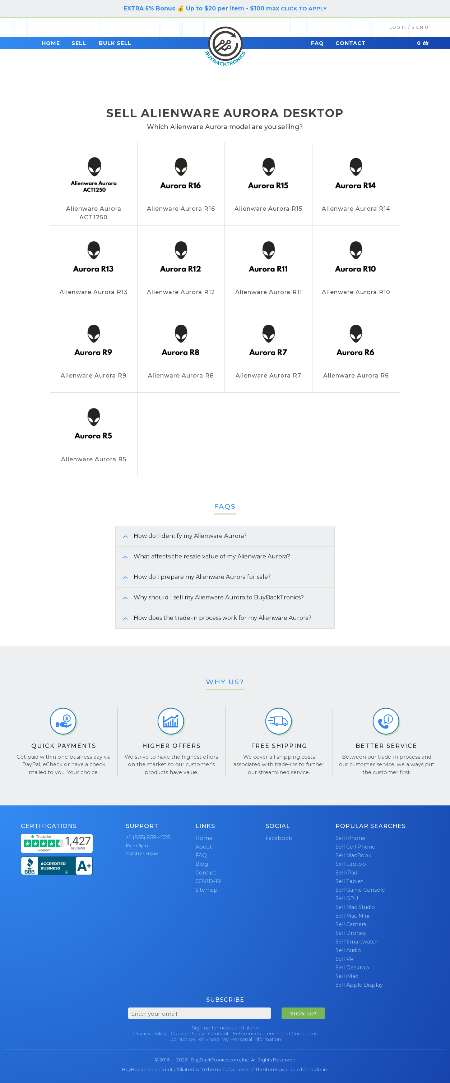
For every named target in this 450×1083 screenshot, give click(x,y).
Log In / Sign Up (410, 27)
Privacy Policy (150, 1033)
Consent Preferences (234, 1033)
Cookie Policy (187, 1033)
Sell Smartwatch (357, 941)
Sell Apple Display (359, 985)
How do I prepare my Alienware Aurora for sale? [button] (193, 577)
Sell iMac (346, 976)
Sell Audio (348, 950)
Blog (201, 864)
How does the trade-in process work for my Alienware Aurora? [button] (213, 617)
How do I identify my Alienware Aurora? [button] (181, 536)
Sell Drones (350, 933)
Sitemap (206, 890)
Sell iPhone (350, 838)
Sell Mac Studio (355, 907)
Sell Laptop (350, 864)
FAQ (317, 43)
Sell (78, 43)
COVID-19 (208, 881)
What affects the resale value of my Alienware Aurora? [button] (203, 556)
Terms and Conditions (291, 1033)
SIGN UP (303, 1013)
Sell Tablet (349, 881)
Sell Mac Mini (352, 916)
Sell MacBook (353, 855)
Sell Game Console (360, 890)
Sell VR (344, 959)
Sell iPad (346, 872)
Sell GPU (346, 898)
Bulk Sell (115, 43)
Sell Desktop (352, 967)
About (203, 847)
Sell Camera (350, 924)
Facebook (278, 838)
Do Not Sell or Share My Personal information (225, 1039)
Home (51, 43)
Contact (350, 43)
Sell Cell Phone (355, 847)
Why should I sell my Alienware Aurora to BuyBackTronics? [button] (210, 597)
